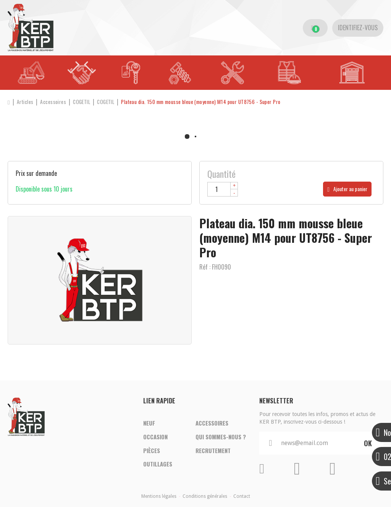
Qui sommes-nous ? (221, 436)
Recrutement (213, 451)
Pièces (151, 451)
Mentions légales (158, 496)
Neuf (149, 422)
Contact (241, 496)
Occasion (155, 436)
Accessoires (212, 422)
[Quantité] (222, 189)
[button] (220, 102)
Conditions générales (205, 496)
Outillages (157, 465)
